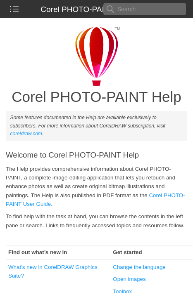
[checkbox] (14, 9)
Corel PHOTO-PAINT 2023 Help (96, 9)
